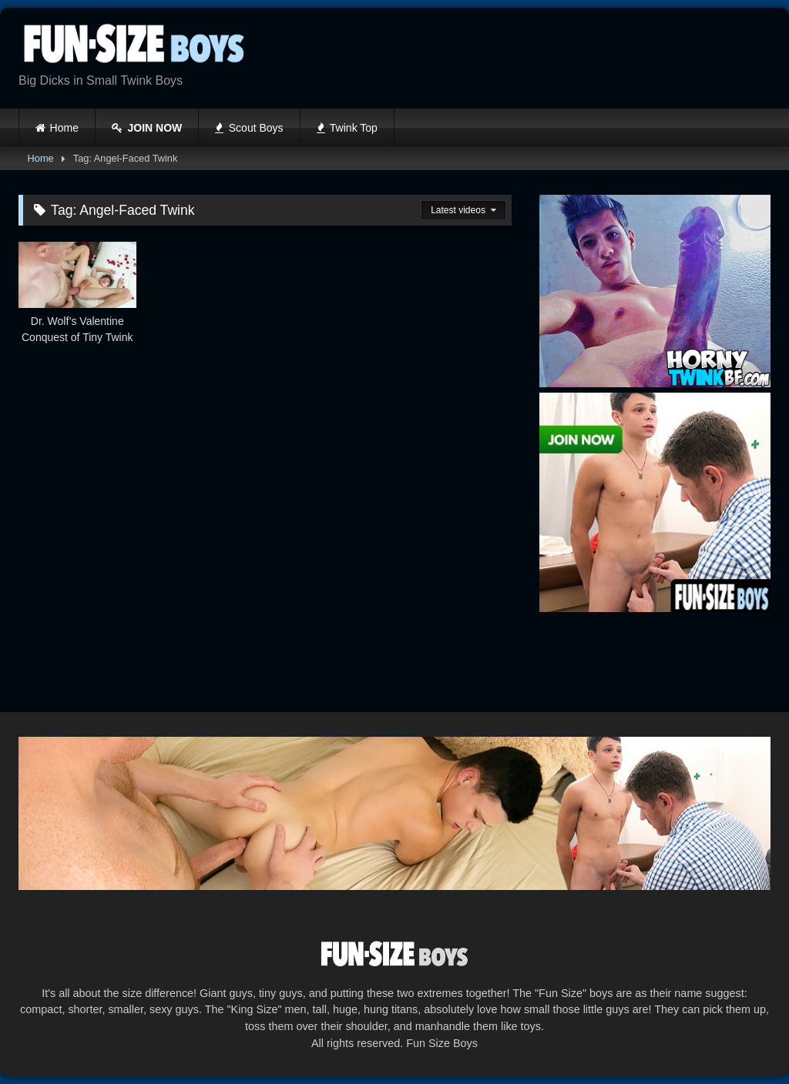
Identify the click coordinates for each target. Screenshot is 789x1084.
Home (64, 128)
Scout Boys (249, 128)
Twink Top (347, 128)
